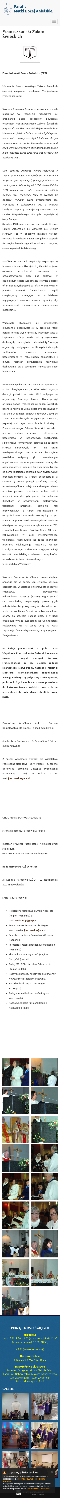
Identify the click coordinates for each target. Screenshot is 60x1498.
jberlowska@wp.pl (19, 778)
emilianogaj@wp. (24, 920)
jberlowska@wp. (34, 930)
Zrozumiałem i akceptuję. (38, 1488)
